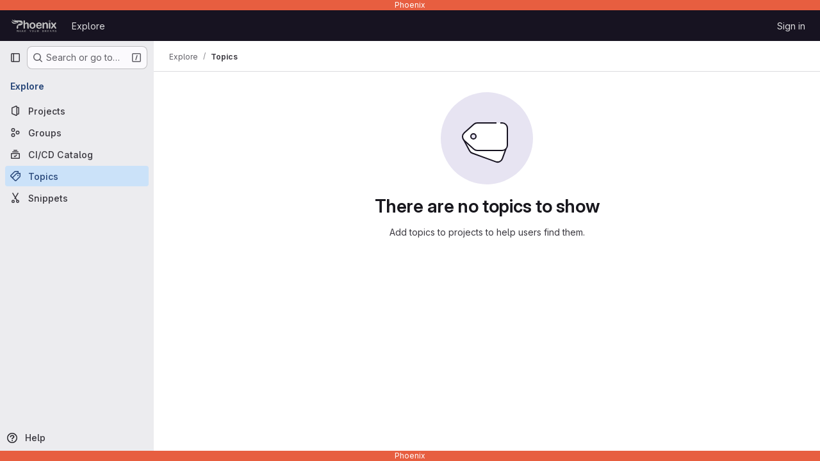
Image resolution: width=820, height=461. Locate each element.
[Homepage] (34, 25)
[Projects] (77, 111)
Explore (88, 25)
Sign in (791, 25)
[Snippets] (77, 198)
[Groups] (77, 132)
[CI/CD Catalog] (77, 154)
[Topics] (77, 176)
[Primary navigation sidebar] (15, 57)
